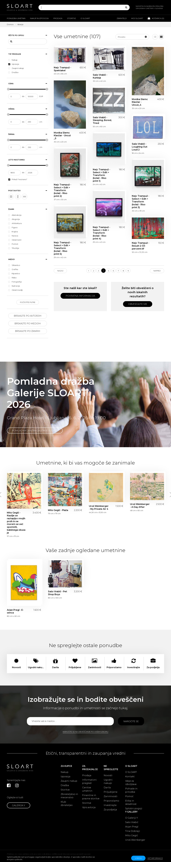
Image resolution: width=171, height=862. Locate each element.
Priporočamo (111, 800)
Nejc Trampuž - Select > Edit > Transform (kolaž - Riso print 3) (140, 202)
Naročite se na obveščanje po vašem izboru (85, 732)
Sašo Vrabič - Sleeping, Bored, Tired (102, 120)
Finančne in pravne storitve (90, 797)
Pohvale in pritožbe (131, 790)
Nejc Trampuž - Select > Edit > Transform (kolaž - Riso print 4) (101, 233)
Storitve (71, 18)
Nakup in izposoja (39, 18)
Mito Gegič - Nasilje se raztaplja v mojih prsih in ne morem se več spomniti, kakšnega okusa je (16, 522)
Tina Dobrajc (132, 831)
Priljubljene (110, 792)
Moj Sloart (137, 18)
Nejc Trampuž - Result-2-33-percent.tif (140, 246)
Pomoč (129, 796)
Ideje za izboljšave (131, 783)
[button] (132, 37)
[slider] (8, 89)
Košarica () (156, 18)
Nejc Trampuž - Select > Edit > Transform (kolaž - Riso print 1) (101, 175)
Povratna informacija (80, 296)
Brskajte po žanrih (27, 331)
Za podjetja (110, 809)
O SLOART (131, 772)
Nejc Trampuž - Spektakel (62, 69)
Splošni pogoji (133, 808)
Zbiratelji (121, 18)
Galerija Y (18, 805)
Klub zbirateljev (67, 803)
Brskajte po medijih (27, 323)
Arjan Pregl (131, 826)
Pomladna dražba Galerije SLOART (35, 430)
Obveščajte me (137, 304)
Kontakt (130, 776)
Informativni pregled (89, 781)
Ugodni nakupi (108, 781)
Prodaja (57, 18)
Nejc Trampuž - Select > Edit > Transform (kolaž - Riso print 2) (62, 190)
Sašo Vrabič (131, 822)
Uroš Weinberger (135, 840)
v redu (138, 858)
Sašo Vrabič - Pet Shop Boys (57, 593)
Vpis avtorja (89, 807)
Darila (107, 787)
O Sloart (85, 18)
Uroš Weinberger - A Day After (140, 505)
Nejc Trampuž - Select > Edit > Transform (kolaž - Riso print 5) (62, 248)
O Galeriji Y (131, 818)
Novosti (108, 775)
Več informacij (155, 858)
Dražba (65, 785)
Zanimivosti (110, 796)
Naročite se (131, 721)
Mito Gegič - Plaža (58, 510)
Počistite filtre (27, 302)
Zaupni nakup (69, 781)
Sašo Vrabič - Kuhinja (100, 76)
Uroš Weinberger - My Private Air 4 (99, 507)
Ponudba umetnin (16, 18)
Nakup (64, 772)
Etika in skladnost (131, 802)
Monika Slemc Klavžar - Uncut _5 (62, 135)
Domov (10, 24)
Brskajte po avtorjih (27, 316)
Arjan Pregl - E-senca (15, 611)
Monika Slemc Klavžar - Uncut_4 (140, 102)
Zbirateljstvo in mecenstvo (69, 796)
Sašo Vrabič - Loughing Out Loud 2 (139, 147)
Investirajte (110, 805)
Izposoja (65, 776)
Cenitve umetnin (87, 789)
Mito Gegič (131, 835)
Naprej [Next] (157, 271)
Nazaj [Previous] (60, 271)
